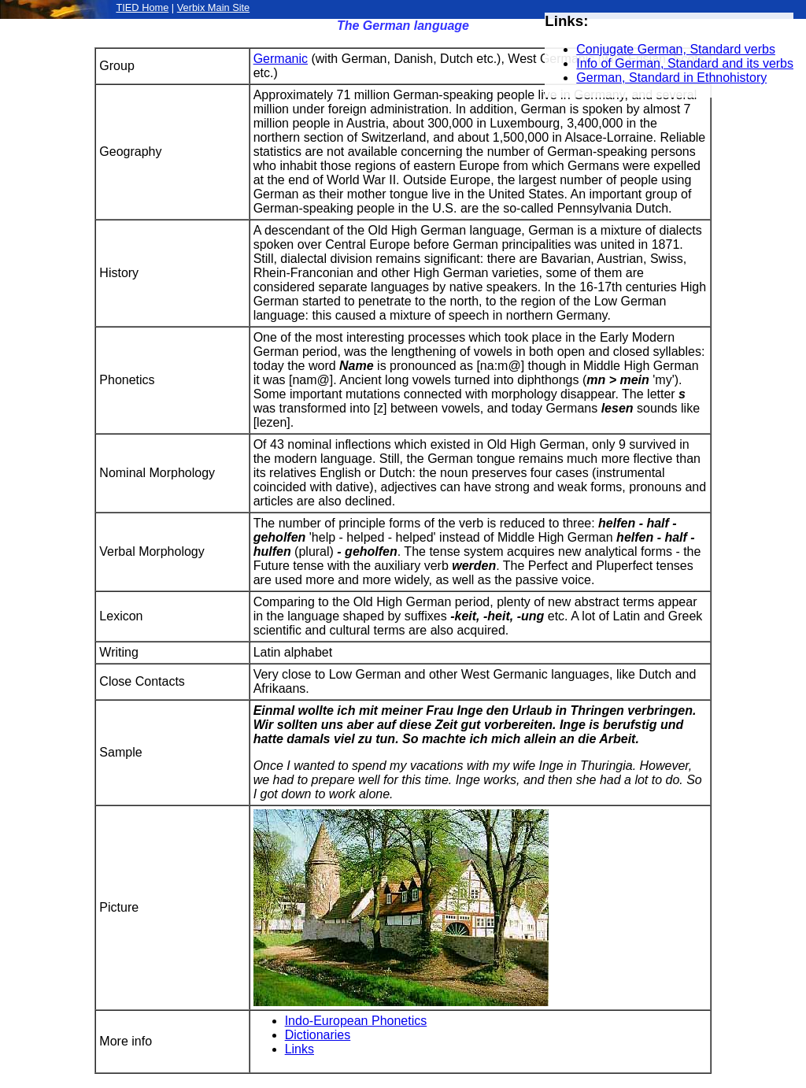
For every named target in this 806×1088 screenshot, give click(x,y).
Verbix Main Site (213, 7)
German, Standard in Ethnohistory (671, 77)
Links (299, 1049)
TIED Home (142, 7)
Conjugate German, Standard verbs (675, 49)
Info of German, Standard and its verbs (684, 63)
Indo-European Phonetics (356, 1020)
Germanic (280, 58)
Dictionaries (318, 1035)
